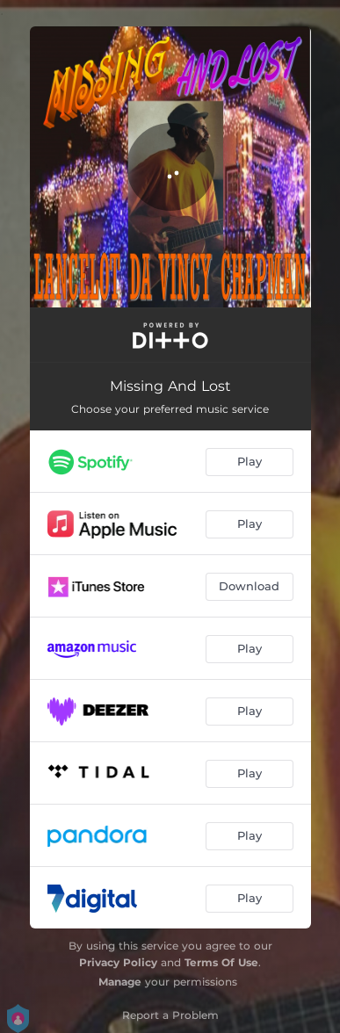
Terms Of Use (221, 962)
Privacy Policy (118, 962)
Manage (119, 981)
